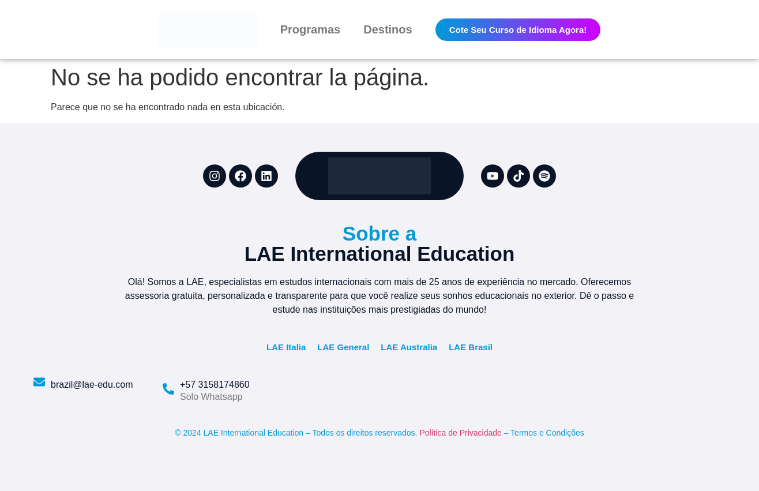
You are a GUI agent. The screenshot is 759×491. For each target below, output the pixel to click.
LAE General (343, 347)
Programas (310, 29)
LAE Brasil (471, 347)
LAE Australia (409, 347)
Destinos (387, 29)
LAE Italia (286, 347)
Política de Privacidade (460, 432)
